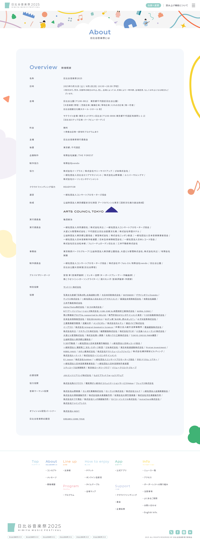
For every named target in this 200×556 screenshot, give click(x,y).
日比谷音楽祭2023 (82, 548)
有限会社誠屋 (156, 304)
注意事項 (148, 502)
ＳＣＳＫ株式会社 (97, 312)
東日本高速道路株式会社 (137, 357)
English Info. (151, 523)
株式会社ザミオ (133, 341)
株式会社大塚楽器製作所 (106, 405)
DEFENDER (134, 300)
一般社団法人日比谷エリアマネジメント (103, 304)
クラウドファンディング (127, 506)
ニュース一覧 (150, 481)
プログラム (69, 506)
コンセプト (52, 481)
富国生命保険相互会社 (136, 304)
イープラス (70, 336)
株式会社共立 (73, 341)
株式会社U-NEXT (73, 421)
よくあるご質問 (151, 509)
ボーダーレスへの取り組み (156, 495)
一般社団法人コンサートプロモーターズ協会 (118, 369)
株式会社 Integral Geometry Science (97, 336)
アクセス (148, 488)
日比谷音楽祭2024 (99, 548)
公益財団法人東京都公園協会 (109, 349)
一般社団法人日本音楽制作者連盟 (117, 373)
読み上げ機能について (177, 5)
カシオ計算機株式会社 (96, 401)
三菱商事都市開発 (96, 328)
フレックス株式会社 (151, 393)
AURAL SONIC (152, 316)
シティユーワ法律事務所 (76, 377)
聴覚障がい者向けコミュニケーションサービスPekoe (114, 393)
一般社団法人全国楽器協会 (78, 405)
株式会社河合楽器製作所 (101, 409)
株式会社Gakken (86, 369)
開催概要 (51, 495)
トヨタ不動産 (71, 353)
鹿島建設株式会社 (158, 336)
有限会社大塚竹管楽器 (76, 409)
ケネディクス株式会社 (92, 341)
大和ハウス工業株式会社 (154, 345)
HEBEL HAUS (96, 361)
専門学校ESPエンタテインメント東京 (132, 320)
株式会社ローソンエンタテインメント (133, 365)
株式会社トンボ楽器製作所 (152, 409)
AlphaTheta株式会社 (76, 312)
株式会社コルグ (138, 401)
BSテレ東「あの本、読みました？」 (149, 324)
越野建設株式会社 (114, 341)
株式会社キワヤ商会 (126, 409)
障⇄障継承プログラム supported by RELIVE (88, 320)
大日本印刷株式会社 (115, 300)
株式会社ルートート (104, 365)
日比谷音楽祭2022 (66, 548)
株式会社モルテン (142, 328)
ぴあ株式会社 (116, 357)
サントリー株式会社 (74, 292)
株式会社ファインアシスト (131, 413)
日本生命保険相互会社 (100, 324)
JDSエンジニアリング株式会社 (79, 385)
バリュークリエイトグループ (129, 377)
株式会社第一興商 (131, 345)
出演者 (68, 481)
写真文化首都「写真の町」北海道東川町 (84, 300)
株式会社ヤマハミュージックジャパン (144, 361)
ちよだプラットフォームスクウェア (113, 385)
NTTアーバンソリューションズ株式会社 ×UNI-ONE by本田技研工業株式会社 (103, 316)
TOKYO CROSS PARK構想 (78, 349)
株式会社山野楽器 (74, 401)
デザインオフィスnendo (154, 300)
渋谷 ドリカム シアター (153, 369)
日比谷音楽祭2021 (49, 548)
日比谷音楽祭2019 (15, 548)
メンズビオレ (125, 328)
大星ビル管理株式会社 (108, 345)
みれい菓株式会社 (115, 361)
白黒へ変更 (153, 5)
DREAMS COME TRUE (77, 429)
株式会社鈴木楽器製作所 (133, 405)
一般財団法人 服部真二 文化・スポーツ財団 (86, 357)
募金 (119, 513)
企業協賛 (121, 520)
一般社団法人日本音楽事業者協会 (81, 373)
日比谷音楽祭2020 (32, 548)
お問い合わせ (150, 516)
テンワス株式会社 (73, 304)
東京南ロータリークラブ (102, 377)
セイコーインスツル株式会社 (78, 413)
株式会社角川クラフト (75, 393)
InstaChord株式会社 (105, 413)
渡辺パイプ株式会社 (74, 332)
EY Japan (70, 369)
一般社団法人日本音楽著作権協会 (96, 353)
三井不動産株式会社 (75, 308)
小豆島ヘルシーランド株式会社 (80, 345)
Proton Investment (75, 361)
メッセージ (52, 488)
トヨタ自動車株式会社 (75, 324)
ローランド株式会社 (119, 401)
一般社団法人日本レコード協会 (131, 353)
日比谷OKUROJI (121, 324)
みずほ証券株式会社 (75, 328)
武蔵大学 (111, 328)
